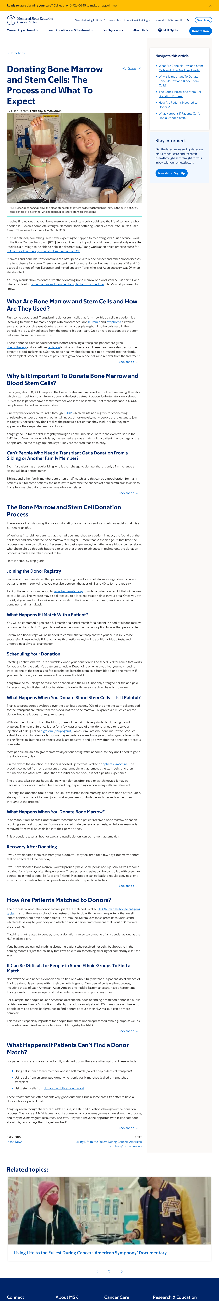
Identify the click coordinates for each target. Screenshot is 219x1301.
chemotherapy (17, 347)
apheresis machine (115, 764)
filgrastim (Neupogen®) (56, 731)
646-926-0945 (76, 5)
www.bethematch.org (68, 591)
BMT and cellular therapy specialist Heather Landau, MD (43, 251)
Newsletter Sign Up (171, 173)
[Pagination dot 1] (109, 1271)
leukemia (94, 322)
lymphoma (114, 322)
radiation (54, 347)
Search (203, 20)
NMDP (67, 413)
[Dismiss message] (210, 5)
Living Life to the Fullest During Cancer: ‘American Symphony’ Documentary (109, 1144)
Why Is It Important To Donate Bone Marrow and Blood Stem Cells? (179, 81)
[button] (115, 20)
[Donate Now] (200, 31)
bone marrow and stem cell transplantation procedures (67, 284)
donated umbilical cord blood (64, 1088)
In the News (18, 53)
